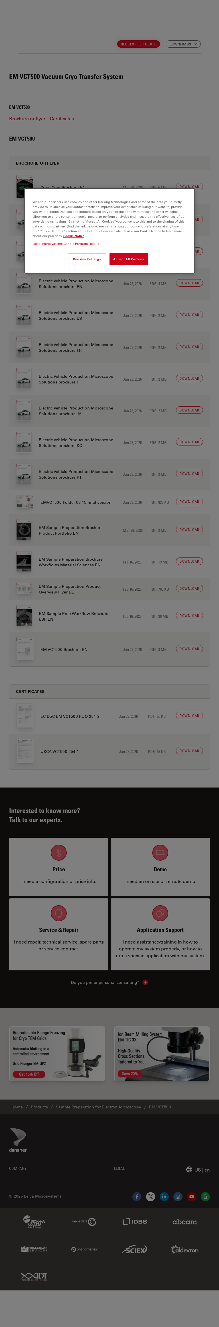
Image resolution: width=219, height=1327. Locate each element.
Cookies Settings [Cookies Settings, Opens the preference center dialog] (87, 259)
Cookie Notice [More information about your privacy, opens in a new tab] (73, 236)
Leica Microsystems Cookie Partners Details (66, 243)
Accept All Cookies (128, 259)
